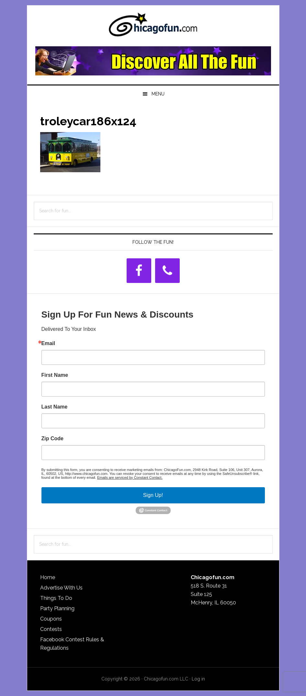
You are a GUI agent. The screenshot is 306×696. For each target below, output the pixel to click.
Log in (198, 678)
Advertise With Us (61, 588)
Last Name (54, 407)
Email (48, 343)
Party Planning (57, 608)
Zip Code (52, 438)
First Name (54, 375)
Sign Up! (153, 495)
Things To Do (56, 598)
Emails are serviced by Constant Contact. (130, 477)
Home (47, 577)
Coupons (51, 619)
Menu (158, 93)
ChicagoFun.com (153, 26)
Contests (51, 629)
